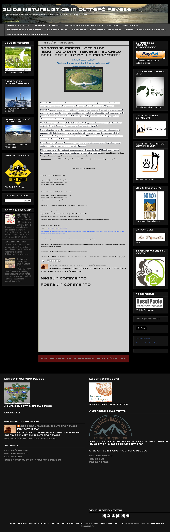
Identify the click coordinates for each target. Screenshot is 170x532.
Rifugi (129, 30)
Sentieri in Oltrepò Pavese (122, 25)
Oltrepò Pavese (16, 450)
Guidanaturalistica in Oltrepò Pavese (32, 460)
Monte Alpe (13, 457)
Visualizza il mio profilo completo (30, 439)
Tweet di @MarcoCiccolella (148, 319)
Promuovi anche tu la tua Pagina (147, 343)
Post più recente (56, 359)
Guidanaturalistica (18, 25)
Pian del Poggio (16, 454)
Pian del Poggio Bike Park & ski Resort (29, 34)
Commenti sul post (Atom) (91, 366)
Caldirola (96, 459)
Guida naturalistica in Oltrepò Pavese (49, 426)
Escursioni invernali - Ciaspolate (84, 25)
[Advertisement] (111, 486)
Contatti (54, 25)
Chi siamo (39, 25)
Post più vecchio (111, 359)
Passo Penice (99, 462)
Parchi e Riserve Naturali (151, 30)
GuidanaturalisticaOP (143, 338)
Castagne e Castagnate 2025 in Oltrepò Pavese (23, 262)
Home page (84, 359)
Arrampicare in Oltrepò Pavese (25, 30)
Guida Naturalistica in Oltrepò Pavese (66, 10)
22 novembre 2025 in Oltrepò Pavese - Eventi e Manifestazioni (24, 218)
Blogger (87, 526)
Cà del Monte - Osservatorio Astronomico (97, 30)
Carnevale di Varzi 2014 (15, 242)
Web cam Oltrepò (57, 30)
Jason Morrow (134, 524)
